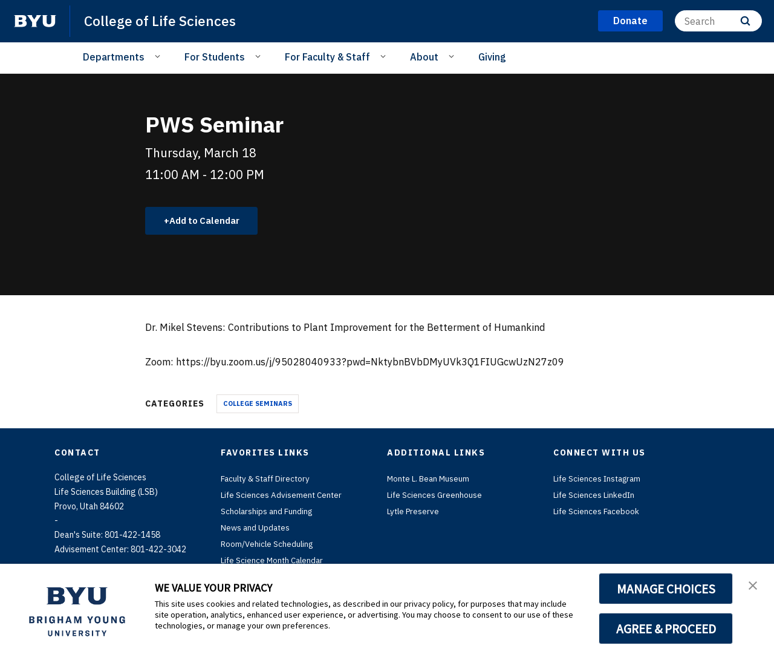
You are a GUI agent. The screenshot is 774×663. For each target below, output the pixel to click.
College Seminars (257, 404)
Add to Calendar (209, 221)
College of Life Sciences (163, 20)
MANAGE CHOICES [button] (666, 588)
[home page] (35, 21)
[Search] (718, 20)
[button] (754, 585)
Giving (492, 57)
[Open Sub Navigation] (159, 56)
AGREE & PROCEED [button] (666, 628)
